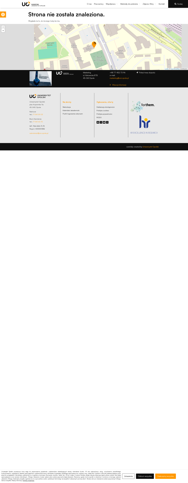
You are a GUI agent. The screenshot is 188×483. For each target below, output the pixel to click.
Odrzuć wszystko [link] (145, 476)
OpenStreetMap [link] (175, 69)
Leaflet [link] (167, 69)
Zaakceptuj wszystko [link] (165, 476)
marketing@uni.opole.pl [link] (119, 78)
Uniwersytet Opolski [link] (151, 147)
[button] (112, 4)
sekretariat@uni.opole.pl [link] (39, 133)
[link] (3, 15)
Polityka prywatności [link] (28, 480)
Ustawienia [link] (128, 476)
